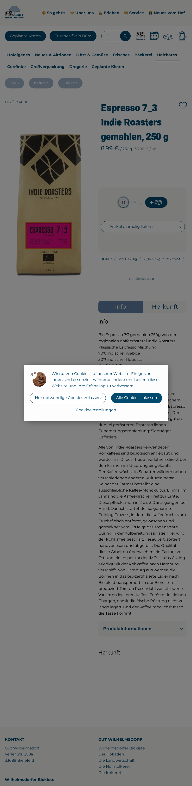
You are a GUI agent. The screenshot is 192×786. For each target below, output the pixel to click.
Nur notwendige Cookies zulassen (68, 397)
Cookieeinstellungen (96, 410)
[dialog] (96, 393)
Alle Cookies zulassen (136, 397)
